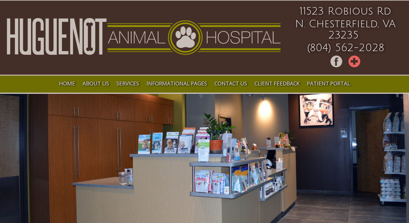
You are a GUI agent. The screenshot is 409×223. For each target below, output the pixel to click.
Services (127, 83)
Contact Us (230, 83)
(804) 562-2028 (345, 48)
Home (67, 83)
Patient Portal (328, 83)
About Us (96, 83)
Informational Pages (176, 83)
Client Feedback (276, 83)
